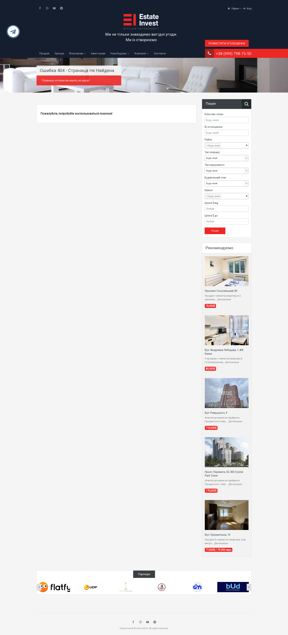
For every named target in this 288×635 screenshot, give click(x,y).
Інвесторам (98, 53)
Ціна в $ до (211, 215)
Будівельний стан (215, 177)
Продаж (44, 53)
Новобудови (118, 53)
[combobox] (227, 145)
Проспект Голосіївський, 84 (221, 290)
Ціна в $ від (211, 202)
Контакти (160, 53)
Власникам (76, 53)
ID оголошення (213, 126)
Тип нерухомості (214, 164)
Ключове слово (214, 114)
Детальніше (224, 299)
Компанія (140, 53)
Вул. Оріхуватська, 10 (217, 534)
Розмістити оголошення (227, 43)
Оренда (59, 53)
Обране (233, 8)
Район (208, 139)
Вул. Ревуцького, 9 (216, 412)
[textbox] (224, 145)
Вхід (247, 8)
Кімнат (209, 190)
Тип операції (212, 152)
